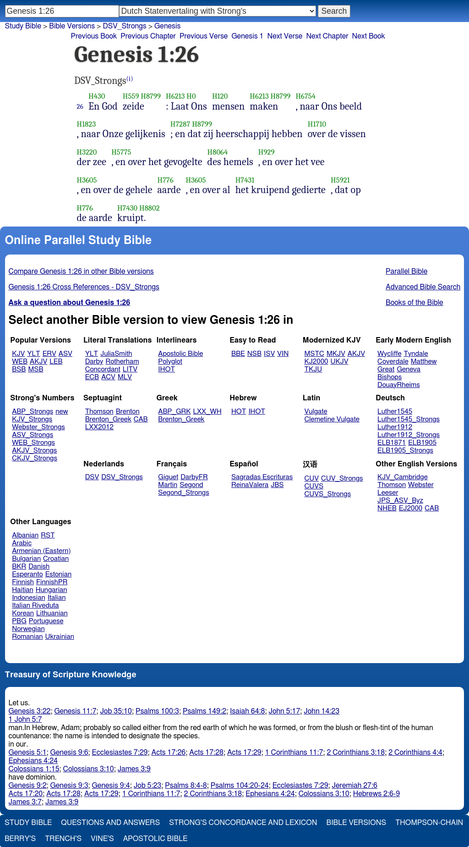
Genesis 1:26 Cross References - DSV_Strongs (84, 287)
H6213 (175, 96)
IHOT (166, 369)
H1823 (86, 124)
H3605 (87, 180)
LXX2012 (99, 427)
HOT (238, 411)
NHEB (387, 508)
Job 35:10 (116, 711)
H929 (266, 152)
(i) (129, 79)
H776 (166, 180)
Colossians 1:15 (34, 769)
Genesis (167, 26)
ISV (269, 353)
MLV (125, 377)
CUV (312, 478)
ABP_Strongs (32, 411)
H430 (96, 96)
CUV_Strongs (342, 478)
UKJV (340, 361)
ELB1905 (422, 442)
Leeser (387, 492)
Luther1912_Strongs (408, 435)
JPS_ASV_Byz (400, 500)
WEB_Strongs (33, 442)
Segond (191, 485)
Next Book (368, 36)
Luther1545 (394, 411)
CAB (141, 419)
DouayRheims (398, 385)
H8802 (149, 208)
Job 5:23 (148, 785)
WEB (19, 361)
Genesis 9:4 (111, 785)
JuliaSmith (116, 353)
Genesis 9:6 (69, 752)
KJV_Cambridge (402, 477)
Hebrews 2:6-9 (376, 793)
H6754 (305, 96)
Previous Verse (204, 36)
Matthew (424, 361)
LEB (55, 361)
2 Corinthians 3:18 (356, 752)
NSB (254, 353)
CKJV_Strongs (34, 458)
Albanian (25, 535)
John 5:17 (284, 711)
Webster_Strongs (38, 427)
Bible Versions (72, 26)
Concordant (102, 369)
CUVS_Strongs (328, 494)
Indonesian (28, 597)
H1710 (317, 124)
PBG (19, 621)
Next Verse (285, 36)
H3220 (87, 152)
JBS (277, 485)
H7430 (127, 208)
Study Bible (23, 26)
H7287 (180, 124)
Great (385, 369)
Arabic (22, 543)
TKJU (313, 369)
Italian (57, 597)
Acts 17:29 (244, 752)
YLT (33, 353)
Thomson (99, 411)
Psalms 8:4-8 (186, 785)
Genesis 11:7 (75, 711)
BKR (19, 566)
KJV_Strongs (32, 419)
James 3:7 (25, 802)
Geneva (408, 369)
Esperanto (27, 574)
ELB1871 (391, 442)
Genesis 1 (247, 36)
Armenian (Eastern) (41, 551)
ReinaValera (249, 485)
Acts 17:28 (206, 752)
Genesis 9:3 (69, 785)
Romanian (27, 636)
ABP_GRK (174, 411)
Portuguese (46, 621)
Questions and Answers (110, 822)
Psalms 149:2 (204, 711)
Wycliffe (389, 353)
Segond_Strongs (183, 492)
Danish (38, 566)
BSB (19, 369)
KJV (18, 353)
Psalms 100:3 (157, 711)
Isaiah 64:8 (247, 711)
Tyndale (416, 353)
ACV (108, 377)
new (61, 411)
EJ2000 (410, 508)
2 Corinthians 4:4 (415, 752)
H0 (191, 96)
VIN (283, 353)
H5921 (340, 180)
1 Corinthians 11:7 (294, 752)
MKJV (336, 353)
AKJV (38, 361)
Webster (421, 485)
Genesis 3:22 (30, 711)
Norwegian (28, 629)
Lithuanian (52, 613)
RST (48, 535)
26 (80, 106)
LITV (130, 369)
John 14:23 (321, 711)
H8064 (217, 152)
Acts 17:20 (26, 793)
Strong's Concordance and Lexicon (243, 822)
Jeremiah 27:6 (354, 785)
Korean (23, 613)
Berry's (20, 838)
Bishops (389, 377)
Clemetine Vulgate (332, 419)
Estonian (58, 574)
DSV (92, 477)
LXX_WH (207, 411)
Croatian (56, 558)
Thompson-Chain (429, 822)
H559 (131, 96)
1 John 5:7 (25, 719)
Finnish (23, 582)
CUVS (314, 486)
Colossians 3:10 (88, 769)
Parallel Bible (406, 271)
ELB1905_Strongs (405, 450)
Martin (167, 485)
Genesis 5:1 (28, 752)
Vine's (102, 838)
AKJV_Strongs (34, 450)
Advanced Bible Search (423, 287)
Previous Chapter (148, 36)
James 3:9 (134, 769)
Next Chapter (327, 36)
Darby (94, 361)
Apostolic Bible (155, 838)
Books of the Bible (414, 302)
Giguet (168, 477)
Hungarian (51, 590)
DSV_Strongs (124, 26)
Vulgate (316, 411)
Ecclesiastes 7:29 (120, 752)
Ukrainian (59, 636)
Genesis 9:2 (28, 785)
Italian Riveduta (35, 605)
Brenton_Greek (108, 419)
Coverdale (393, 361)
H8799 (151, 96)
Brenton (128, 411)
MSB (35, 369)
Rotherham (122, 361)
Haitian (22, 590)
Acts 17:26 (169, 752)
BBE (238, 353)
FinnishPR (52, 582)
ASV (65, 353)
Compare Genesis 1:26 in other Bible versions (81, 271)
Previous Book (94, 36)
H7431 (245, 180)
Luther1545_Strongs (408, 419)
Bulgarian (26, 558)
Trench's (63, 838)
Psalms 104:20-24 (240, 785)
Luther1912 (394, 427)
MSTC (314, 353)
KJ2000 (316, 361)
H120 (220, 96)
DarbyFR (194, 477)
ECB (92, 377)
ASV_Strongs (32, 435)
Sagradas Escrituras (262, 477)
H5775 (121, 152)
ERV (49, 353)
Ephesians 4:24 (33, 760)
